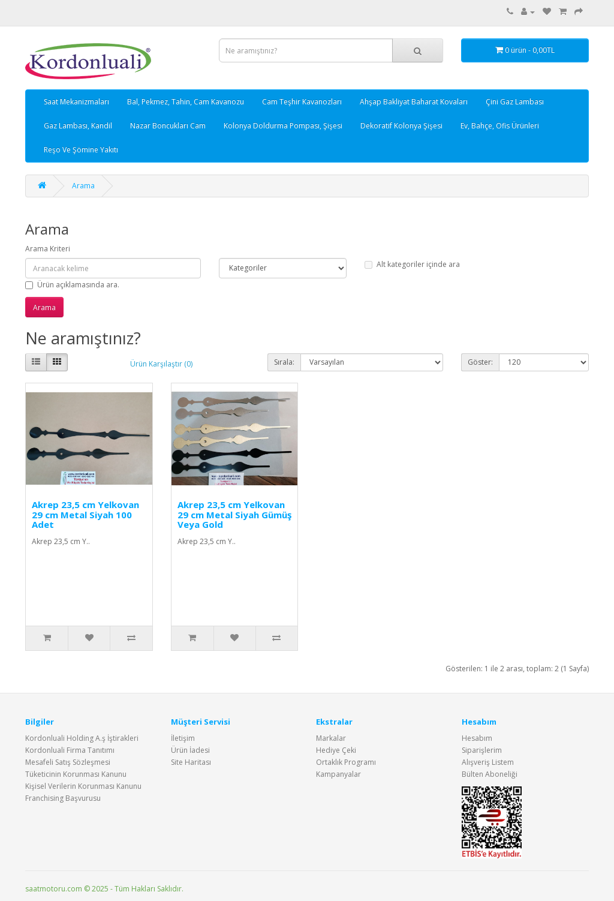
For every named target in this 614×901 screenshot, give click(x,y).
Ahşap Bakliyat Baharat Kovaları (414, 102)
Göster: (480, 362)
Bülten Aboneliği (489, 774)
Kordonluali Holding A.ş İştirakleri (82, 738)
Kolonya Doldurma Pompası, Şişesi (283, 126)
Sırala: (284, 362)
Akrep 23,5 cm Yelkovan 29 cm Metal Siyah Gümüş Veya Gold (234, 514)
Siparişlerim (482, 750)
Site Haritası (191, 762)
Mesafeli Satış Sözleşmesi (67, 762)
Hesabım (477, 738)
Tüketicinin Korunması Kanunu (76, 774)
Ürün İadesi (190, 750)
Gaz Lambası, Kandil (78, 126)
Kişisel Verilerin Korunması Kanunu (83, 786)
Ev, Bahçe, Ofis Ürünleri (499, 126)
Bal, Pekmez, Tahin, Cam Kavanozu (185, 102)
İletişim (183, 738)
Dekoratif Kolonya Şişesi (401, 126)
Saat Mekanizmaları (76, 102)
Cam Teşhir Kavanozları (302, 102)
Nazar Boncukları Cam (168, 126)
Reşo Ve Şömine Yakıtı (81, 150)
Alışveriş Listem (488, 762)
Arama (83, 186)
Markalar (331, 738)
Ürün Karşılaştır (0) (161, 364)
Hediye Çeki (336, 750)
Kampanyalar (338, 774)
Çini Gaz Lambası (515, 102)
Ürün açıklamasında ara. (72, 285)
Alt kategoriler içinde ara (412, 264)
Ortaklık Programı (346, 762)
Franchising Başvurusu (63, 798)
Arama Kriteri (47, 249)
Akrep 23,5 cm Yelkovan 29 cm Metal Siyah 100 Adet (85, 514)
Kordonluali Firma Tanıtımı (70, 750)
